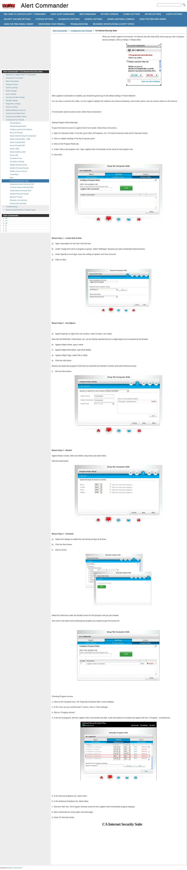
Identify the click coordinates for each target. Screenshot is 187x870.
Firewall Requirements (18, 126)
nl (6, 230)
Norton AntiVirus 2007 (18, 152)
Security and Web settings (17, 19)
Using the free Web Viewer (152, 19)
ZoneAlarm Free (16, 158)
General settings (93, 19)
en (6, 221)
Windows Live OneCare (18, 200)
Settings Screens (109, 14)
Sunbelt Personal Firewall (19, 194)
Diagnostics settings (69, 19)
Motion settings (153, 14)
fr (5, 225)
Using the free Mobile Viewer (18, 24)
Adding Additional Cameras (121, 19)
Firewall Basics (15, 123)
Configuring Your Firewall (51, 24)
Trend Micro (14, 174)
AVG (11, 178)
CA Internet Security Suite (19, 181)
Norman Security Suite (18, 203)
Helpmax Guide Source (15, 868)
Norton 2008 (14, 149)
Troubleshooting (79, 24)
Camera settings (131, 14)
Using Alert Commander (63, 14)
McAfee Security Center (18, 165)
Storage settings (44, 19)
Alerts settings (174, 14)
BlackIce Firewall (16, 197)
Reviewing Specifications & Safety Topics (113, 24)
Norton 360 (14, 155)
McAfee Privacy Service (18, 171)
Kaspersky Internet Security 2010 (22, 184)
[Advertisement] (76, 55)
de (6, 218)
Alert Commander (8, 7)
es (6, 223)
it (5, 228)
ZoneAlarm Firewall (17, 161)
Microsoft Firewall (16, 132)
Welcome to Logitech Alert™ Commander (25, 14)
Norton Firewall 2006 (17, 142)
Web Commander (87, 14)
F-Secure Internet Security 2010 (21, 187)
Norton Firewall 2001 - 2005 (20, 139)
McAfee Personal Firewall (19, 168)
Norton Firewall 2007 (17, 145)
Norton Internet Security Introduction (23, 136)
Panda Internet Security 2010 (20, 190)
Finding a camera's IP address (21, 129)
